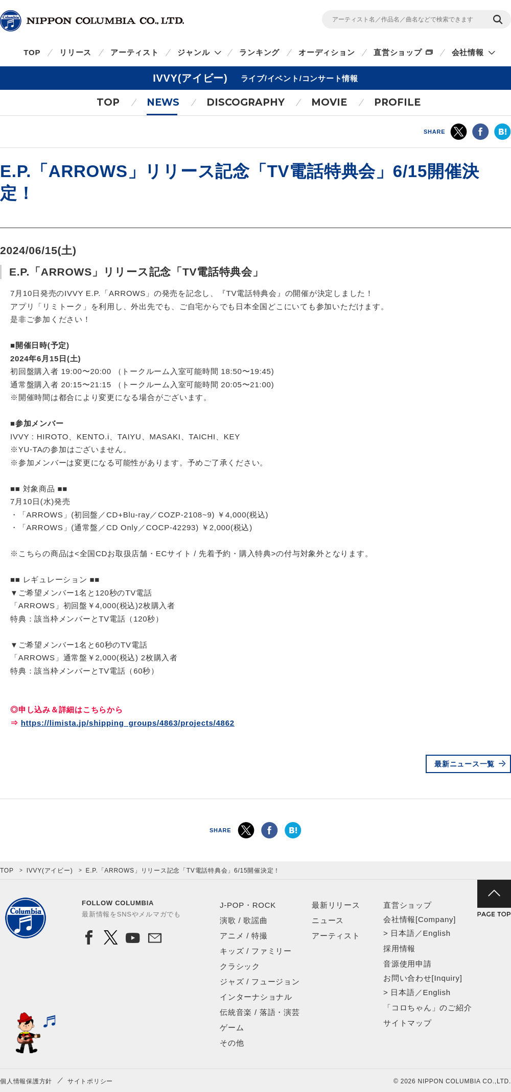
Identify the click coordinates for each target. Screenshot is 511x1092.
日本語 (402, 933)
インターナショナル (256, 996)
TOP (32, 52)
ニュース (328, 920)
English (436, 933)
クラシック (240, 966)
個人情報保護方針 (26, 1081)
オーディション (326, 52)
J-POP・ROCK (248, 905)
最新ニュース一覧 (464, 764)
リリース (75, 52)
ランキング (259, 52)
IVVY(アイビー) (50, 870)
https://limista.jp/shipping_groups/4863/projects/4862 (128, 722)
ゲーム (232, 1027)
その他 (232, 1042)
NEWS (163, 102)
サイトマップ (407, 1023)
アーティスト (134, 52)
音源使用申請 (407, 963)
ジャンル (193, 52)
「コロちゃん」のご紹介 (427, 1007)
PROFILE (397, 102)
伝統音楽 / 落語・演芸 (260, 1012)
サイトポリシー (90, 1081)
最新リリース (336, 905)
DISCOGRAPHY (245, 102)
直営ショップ (398, 52)
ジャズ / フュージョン (260, 981)
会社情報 (468, 52)
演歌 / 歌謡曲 (244, 920)
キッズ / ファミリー (256, 951)
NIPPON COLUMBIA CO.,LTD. (92, 21)
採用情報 (399, 948)
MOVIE (329, 102)
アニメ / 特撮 (244, 935)
